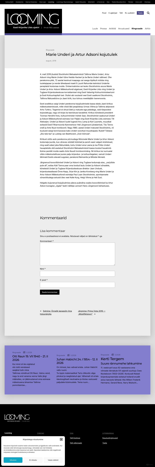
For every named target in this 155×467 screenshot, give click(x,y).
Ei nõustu (33, 460)
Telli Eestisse (75, 438)
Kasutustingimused (110, 438)
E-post (44, 280)
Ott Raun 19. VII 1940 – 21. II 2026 (30, 358)
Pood (104, 13)
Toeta (140, 13)
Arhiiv (147, 28)
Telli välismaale (76, 443)
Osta (71, 433)
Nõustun (13, 460)
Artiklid (112, 28)
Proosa (103, 28)
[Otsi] (148, 13)
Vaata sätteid (53, 460)
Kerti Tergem (112, 359)
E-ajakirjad (113, 13)
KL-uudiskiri (130, 13)
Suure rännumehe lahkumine (121, 363)
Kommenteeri (47, 241)
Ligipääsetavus (108, 433)
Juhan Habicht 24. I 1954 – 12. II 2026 (77, 361)
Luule (95, 28)
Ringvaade (137, 28)
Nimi (43, 269)
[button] (61, 439)
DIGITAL (149, 464)
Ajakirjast (40, 433)
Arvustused (123, 28)
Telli (121, 13)
